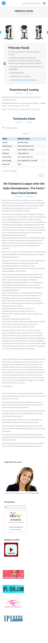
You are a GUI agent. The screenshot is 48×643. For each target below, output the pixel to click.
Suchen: (25, 133)
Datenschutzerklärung (35, 3)
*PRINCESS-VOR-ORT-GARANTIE (26, 80)
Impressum (25, 3)
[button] (15, 139)
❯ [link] (44, 175)
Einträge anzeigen (12, 128)
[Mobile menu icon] (44, 3)
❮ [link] (38, 175)
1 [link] (41, 175)
